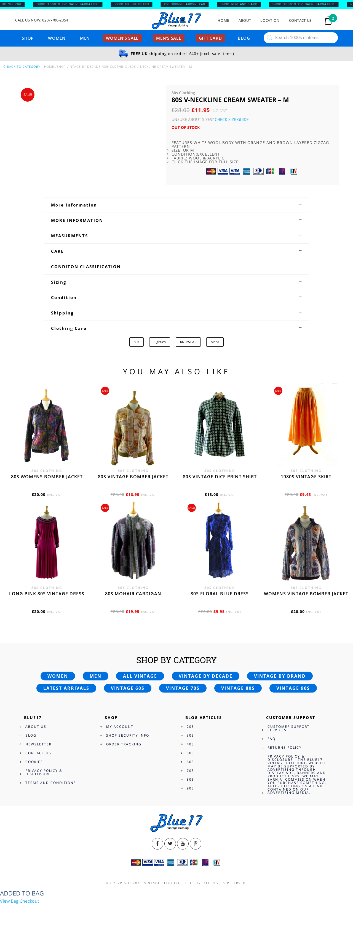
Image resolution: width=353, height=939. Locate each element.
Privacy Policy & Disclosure (43, 772)
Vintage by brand (280, 676)
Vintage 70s (183, 688)
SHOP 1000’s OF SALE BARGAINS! (73, 4)
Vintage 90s (293, 688)
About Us (35, 726)
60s (190, 761)
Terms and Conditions (50, 782)
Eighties (160, 342)
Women (57, 38)
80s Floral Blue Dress (220, 594)
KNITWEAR (188, 342)
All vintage (140, 676)
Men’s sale (168, 38)
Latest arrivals (66, 688)
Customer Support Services (289, 728)
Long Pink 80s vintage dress (46, 594)
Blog (244, 38)
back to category (21, 66)
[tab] (176, 205)
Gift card (210, 38)
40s (190, 744)
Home (223, 20)
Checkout (29, 901)
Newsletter (38, 744)
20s (190, 726)
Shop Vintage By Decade (78, 66)
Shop (28, 38)
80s (136, 342)
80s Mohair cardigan (133, 594)
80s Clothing (115, 66)
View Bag (9, 901)
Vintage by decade (205, 676)
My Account (119, 726)
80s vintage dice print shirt (220, 477)
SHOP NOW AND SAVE (244, 4)
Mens (215, 342)
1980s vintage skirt (306, 477)
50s (190, 753)
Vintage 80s (238, 688)
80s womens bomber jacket (47, 477)
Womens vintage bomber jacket (306, 594)
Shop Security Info (127, 735)
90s (190, 788)
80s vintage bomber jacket (133, 477)
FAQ (272, 738)
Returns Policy (285, 747)
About (245, 20)
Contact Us (300, 20)
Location (269, 20)
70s (190, 770)
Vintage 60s (128, 688)
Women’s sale (122, 38)
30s (190, 735)
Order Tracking (123, 744)
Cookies (34, 761)
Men (85, 38)
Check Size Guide (232, 119)
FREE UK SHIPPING (136, 4)
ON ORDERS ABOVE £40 (189, 4)
